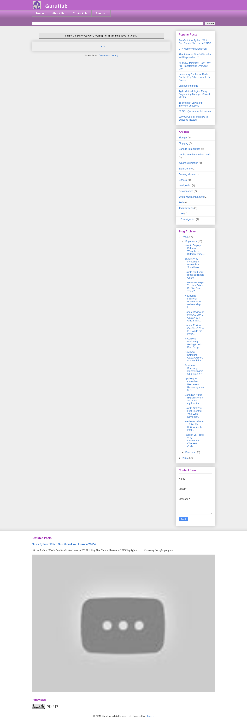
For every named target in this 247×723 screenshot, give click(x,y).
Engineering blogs (188, 85)
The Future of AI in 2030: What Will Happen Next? (195, 56)
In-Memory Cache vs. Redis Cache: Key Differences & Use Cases (195, 77)
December (191, 452)
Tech (181, 202)
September (191, 241)
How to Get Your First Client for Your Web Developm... (193, 412)
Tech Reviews (186, 208)
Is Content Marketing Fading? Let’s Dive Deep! (193, 343)
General (183, 180)
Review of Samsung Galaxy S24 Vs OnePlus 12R (194, 369)
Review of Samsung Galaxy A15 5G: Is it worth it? (194, 356)
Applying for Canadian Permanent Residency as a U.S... (194, 384)
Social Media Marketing (191, 196)
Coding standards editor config (195, 154)
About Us (58, 13)
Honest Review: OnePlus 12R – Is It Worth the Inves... (194, 329)
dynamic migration (188, 163)
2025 (186, 458)
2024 (186, 237)
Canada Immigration (189, 149)
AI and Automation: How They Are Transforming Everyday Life (194, 66)
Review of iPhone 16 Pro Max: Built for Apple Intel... (194, 425)
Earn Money (185, 168)
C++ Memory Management (193, 48)
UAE (181, 213)
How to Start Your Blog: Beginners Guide (194, 275)
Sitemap (101, 13)
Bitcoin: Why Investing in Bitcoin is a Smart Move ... (194, 263)
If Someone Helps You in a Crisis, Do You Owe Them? (194, 286)
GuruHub (56, 6)
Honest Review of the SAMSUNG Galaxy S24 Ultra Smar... (194, 316)
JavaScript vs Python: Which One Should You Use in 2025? (195, 42)
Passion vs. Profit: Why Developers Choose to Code (194, 440)
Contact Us (80, 13)
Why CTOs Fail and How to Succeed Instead (193, 118)
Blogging (183, 143)
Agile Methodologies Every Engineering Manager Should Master (194, 94)
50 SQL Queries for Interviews (195, 111)
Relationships (186, 191)
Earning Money (187, 174)
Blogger (183, 137)
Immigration (185, 185)
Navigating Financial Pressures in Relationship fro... (193, 301)
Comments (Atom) (108, 55)
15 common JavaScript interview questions (191, 104)
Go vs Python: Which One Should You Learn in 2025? (64, 544)
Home (40, 13)
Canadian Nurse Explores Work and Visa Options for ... (194, 399)
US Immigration (187, 219)
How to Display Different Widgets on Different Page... (195, 249)
